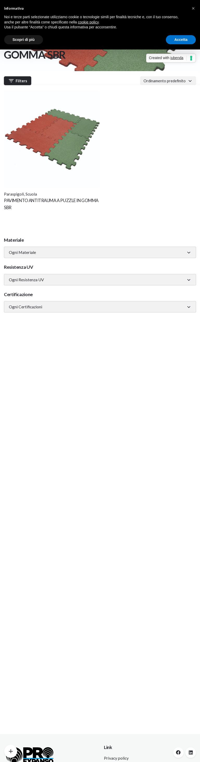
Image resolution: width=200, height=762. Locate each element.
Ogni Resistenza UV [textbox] (26, 279)
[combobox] (100, 252)
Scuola (31, 194)
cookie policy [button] (88, 22)
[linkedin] (190, 752)
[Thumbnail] (52, 139)
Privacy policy (116, 758)
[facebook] (178, 752)
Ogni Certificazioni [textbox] (25, 306)
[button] (193, 8)
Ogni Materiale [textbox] (22, 252)
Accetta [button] (181, 40)
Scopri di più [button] (23, 40)
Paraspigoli (14, 194)
